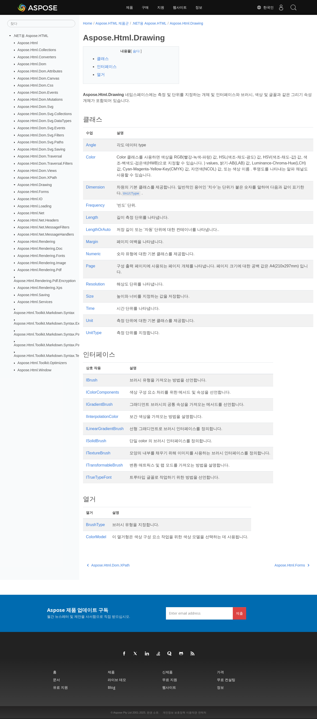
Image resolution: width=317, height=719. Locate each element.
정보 (198, 7)
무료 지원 (169, 679)
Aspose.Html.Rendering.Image (42, 263)
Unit (89, 320)
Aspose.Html (28, 43)
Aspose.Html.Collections (37, 50)
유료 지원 (60, 687)
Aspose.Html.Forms (33, 192)
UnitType (94, 333)
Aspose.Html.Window (35, 370)
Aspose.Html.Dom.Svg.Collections (45, 114)
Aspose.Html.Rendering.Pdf (40, 270)
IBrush (91, 380)
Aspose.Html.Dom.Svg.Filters (41, 135)
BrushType (95, 525)
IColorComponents (102, 392)
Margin (92, 242)
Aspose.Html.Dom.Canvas (38, 78)
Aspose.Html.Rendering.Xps (40, 288)
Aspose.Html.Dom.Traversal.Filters (45, 163)
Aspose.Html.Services (35, 302)
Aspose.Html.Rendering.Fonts (41, 256)
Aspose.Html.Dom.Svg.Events (41, 128)
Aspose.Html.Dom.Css (35, 85)
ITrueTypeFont (98, 477)
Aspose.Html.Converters (37, 57)
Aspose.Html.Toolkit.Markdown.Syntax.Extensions (53, 323)
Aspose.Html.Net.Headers (38, 220)
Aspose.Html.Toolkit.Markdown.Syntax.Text (48, 356)
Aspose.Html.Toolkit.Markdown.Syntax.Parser (50, 334)
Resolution (95, 284)
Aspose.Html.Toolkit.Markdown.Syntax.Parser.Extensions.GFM (63, 345)
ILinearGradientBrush (105, 429)
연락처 (202, 712)
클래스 (103, 59)
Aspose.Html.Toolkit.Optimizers (42, 363)
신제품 (167, 672)
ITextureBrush (98, 453)
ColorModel (96, 537)
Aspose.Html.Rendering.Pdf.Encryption (45, 280)
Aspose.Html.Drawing (35, 185)
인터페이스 (107, 66)
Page (90, 266)
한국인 (265, 7)
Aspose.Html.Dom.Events (38, 92)
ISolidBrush (96, 441)
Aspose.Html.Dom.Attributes (40, 71)
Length (92, 217)
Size (90, 296)
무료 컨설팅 (226, 679)
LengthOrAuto (98, 229)
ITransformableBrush (104, 465)
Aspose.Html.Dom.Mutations (40, 99)
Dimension (95, 187)
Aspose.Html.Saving (34, 295)
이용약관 (191, 712)
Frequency (95, 205)
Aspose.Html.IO (30, 199)
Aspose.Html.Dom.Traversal (40, 156)
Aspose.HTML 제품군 (112, 23)
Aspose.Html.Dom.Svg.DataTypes (45, 121)
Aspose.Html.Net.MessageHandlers (46, 234)
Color (90, 157)
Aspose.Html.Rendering (36, 241)
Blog (111, 687)
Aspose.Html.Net (31, 213)
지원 (160, 7)
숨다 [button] (133, 51)
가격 (220, 672)
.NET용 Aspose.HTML (30, 36)
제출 (239, 613)
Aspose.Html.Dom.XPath (37, 178)
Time (90, 308)
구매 (145, 7)
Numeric (93, 254)
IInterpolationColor (102, 416)
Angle (91, 145)
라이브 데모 (117, 679)
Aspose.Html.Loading (35, 206)
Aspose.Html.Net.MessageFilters (44, 227)
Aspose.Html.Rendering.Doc (40, 248)
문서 (56, 679)
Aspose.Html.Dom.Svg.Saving (41, 149)
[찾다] (41, 23)
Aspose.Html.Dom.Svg (35, 107)
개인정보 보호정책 (174, 712)
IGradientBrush (99, 404)
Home (87, 23)
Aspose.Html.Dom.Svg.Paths (41, 142)
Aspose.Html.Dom (32, 64)
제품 (129, 7)
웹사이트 (180, 7)
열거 (101, 74)
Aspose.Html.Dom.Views (37, 170)
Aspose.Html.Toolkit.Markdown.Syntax (44, 313)
